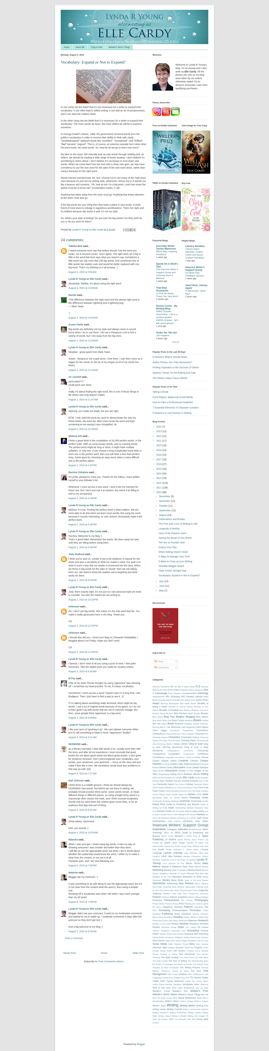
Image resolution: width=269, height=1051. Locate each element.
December (165, 496)
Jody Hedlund (76, 554)
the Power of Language (163, 964)
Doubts (182, 771)
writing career (159, 1009)
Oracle (195, 890)
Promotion (195, 910)
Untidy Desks (158, 984)
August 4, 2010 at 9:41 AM (82, 810)
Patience (165, 897)
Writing (172, 1005)
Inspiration (159, 829)
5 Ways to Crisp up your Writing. (176, 561)
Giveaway (194, 797)
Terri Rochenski (187, 954)
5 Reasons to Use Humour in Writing (172, 413)
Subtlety (171, 947)
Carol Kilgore (202, 727)
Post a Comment (74, 938)
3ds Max (178, 687)
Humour (200, 814)
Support (198, 947)
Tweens (197, 978)
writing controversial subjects (195, 1009)
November (165, 501)
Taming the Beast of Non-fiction (175, 537)
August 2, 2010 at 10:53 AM (83, 317)
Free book (196, 791)
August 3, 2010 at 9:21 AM (82, 737)
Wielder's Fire (180, 991)
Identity (173, 818)
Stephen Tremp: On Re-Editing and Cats (174, 372)
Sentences (169, 937)
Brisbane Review (191, 724)
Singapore (192, 941)
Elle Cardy (188, 777)
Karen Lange (180, 846)
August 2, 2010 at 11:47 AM (83, 399)
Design (189, 767)
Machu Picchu (193, 863)
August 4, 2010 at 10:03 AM (83, 832)
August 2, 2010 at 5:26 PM (82, 524)
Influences (188, 821)
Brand (164, 724)
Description (179, 767)
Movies (166, 880)
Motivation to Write (192, 877)
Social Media (160, 944)
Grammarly (196, 801)
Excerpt (185, 781)
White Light (177, 988)
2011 (159, 487)
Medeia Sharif (194, 870)
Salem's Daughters (161, 931)
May (161, 590)
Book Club (166, 720)
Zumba (156, 1023)
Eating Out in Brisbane (181, 774)
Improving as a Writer (186, 818)
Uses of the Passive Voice (172, 533)
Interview (183, 829)
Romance (165, 927)
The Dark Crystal (160, 961)
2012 (159, 483)
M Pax (71, 678)
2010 (159, 492)
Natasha (73, 839)
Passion (157, 897)
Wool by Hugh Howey (162, 998)
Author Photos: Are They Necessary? (172, 362)
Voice (196, 984)
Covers (156, 761)
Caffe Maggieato (188, 727)
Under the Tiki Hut (166, 332)
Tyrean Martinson (175, 981)
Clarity (176, 744)
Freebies (204, 791)
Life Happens (162, 335)
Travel (177, 978)
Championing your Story (175, 734)
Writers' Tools (159, 1005)
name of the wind (193, 880)
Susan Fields (75, 324)
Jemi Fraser (178, 843)
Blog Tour (169, 716)
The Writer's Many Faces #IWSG (170, 378)
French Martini (159, 794)
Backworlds (174, 703)
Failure (171, 784)
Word (175, 998)
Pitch (181, 904)
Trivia (182, 978)
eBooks (196, 774)
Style (164, 947)
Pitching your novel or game (196, 904)
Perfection (157, 900)
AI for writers (173, 690)
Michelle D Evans (178, 874)
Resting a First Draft (162, 924)
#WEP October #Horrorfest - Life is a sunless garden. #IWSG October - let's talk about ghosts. (167, 317)
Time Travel (172, 974)
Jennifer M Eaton (195, 843)
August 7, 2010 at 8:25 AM (82, 931)
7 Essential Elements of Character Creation (175, 407)
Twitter (205, 978)
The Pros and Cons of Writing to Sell (178, 523)
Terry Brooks (202, 954)
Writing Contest (174, 1009)
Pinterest (168, 904)
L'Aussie (204, 849)
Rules (181, 927)
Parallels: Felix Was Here (175, 894)
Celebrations (159, 734)
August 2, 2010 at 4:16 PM (82, 498)
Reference (183, 921)
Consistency (158, 757)
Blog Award (158, 717)
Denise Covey (166, 767)
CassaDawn (188, 730)
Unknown (73, 606)
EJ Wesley (177, 778)
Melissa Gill (75, 436)
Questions (186, 914)
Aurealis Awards (165, 700)
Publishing (167, 913)
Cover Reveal (201, 757)
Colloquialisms (173, 751)
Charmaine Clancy (190, 737)
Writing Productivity (178, 1013)
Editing (204, 774)
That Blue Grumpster (162, 289)
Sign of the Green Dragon (177, 941)
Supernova (189, 947)
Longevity (165, 860)
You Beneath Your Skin (185, 1019)
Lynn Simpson (169, 863)
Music (180, 880)
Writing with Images (196, 1016)
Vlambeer (177, 984)
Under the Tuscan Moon (196, 981)
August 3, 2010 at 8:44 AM (82, 671)
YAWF (171, 1019)
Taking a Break (160, 391)
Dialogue (204, 767)
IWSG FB (168, 833)
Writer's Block (172, 1001)
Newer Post (69, 953)
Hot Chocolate (178, 811)
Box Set (156, 724)
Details (195, 767)
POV (155, 910)
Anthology (203, 693)
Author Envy (190, 700)
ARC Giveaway (172, 696)
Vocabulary (187, 984)
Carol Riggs (160, 730)
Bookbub (189, 720)
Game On (182, 794)
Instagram (172, 829)
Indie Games (174, 821)
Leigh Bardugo (190, 853)
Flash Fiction (159, 791)
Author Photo (202, 700)
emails (197, 778)
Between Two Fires (200, 710)
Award (156, 703)
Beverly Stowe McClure (163, 713)
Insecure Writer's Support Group (195, 268)
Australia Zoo (178, 700)
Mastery (167, 870)
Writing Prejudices (160, 1013)
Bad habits (185, 703)
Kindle (161, 849)
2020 (159, 445)
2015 (159, 468)
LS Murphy (191, 860)
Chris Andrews (174, 741)
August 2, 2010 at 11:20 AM (83, 340)
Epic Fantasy (166, 781)
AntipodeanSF (159, 697)
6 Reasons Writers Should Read (170, 357)
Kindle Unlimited (173, 849)
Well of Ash (159, 988)
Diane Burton (158, 771)
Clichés (184, 744)
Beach (193, 703)
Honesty (161, 811)
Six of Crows (202, 941)
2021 (159, 440)
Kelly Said (203, 846)
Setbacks (179, 937)
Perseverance (171, 900)
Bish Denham (180, 713)
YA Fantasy (163, 1019)
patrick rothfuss (194, 897)
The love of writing (177, 961)
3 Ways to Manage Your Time (174, 556)
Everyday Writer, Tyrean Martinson (166, 247)
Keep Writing (193, 846)
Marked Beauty (201, 867)
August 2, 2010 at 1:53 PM (82, 465)
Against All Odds (160, 690)
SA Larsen (202, 927)
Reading (177, 917)
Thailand (156, 957)
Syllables (182, 951)
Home (66, 47)
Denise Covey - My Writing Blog (166, 307)
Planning (178, 907)
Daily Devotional (192, 764)
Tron (188, 978)
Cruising (165, 764)
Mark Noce (188, 866)
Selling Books (158, 937)
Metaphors (163, 874)
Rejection (192, 920)
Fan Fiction (180, 784)
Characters (174, 737)
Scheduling (193, 930)
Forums (183, 791)
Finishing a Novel (190, 788)
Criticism (194, 761)
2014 (159, 473)
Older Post (138, 953)
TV (191, 977)
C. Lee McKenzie (172, 727)
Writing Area (202, 1005)
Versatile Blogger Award (171, 566)
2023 (159, 431)
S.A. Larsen (190, 927)
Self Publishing (201, 934)
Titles (190, 974)
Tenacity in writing (168, 954)
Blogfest (180, 716)
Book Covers (178, 720)
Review (174, 924)
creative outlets (169, 761)
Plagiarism (168, 907)
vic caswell (75, 377)
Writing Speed (164, 1016)
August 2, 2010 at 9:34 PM (82, 580)
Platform (188, 906)
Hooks (168, 811)
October (163, 505)
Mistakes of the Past (162, 877)
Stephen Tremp (181, 944)
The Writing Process (190, 967)
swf (175, 951)
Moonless (177, 877)
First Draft (203, 787)
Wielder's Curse (161, 991)
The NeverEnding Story (198, 961)
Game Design (172, 794)
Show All (175, 342)
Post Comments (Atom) (110, 961)
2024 (159, 426)
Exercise (194, 781)
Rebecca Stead (197, 917)
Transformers (167, 978)
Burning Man (158, 727)
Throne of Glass (180, 971)
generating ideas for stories (166, 798)
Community (202, 750)
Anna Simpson (174, 693)
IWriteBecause (195, 829)
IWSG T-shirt (167, 836)
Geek (205, 794)
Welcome (204, 984)
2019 (159, 450)
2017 (159, 459)
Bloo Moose (202, 717)
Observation (190, 887)
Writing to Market (179, 1016)
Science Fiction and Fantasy (172, 934)
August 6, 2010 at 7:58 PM (82, 901)
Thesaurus (165, 971)
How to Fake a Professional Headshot (173, 402)
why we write (202, 988)
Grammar (185, 801)
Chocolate (163, 741)
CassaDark (174, 730)
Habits (171, 808)
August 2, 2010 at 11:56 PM (83, 652)
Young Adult (202, 1019)
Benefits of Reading (168, 710)
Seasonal (188, 934)
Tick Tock (196, 971)
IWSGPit (179, 836)
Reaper (186, 917)
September (165, 510)
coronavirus (180, 757)
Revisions (194, 924)
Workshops (190, 998)
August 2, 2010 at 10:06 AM (83, 288)
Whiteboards (189, 988)
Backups (164, 703)
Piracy (175, 904)
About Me (80, 47)
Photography (201, 900)
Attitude (199, 696)
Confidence (202, 754)
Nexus (198, 883)
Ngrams (205, 883)
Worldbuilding (158, 1001)
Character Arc (201, 734)
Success (180, 947)
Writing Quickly (194, 1013)
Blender (204, 713)
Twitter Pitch (159, 981)
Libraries (156, 856)
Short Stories (159, 940)
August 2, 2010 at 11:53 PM (83, 625)
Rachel (72, 295)
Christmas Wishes (165, 744)
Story (192, 944)
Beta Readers (185, 710)
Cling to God (96, 47)
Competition (174, 754)
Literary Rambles (195, 246)
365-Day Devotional (161, 687)
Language (157, 853)
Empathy (204, 778)
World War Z (202, 998)
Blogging (190, 716)
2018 (159, 454)
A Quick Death (188, 687)
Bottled (205, 720)
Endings (156, 781)
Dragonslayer (164, 774)
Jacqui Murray (183, 840)
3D (171, 686)
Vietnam (168, 984)
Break (171, 723)
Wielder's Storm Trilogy (119, 47)
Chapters (190, 734)
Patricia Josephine (179, 897)
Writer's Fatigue (201, 1001)
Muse (174, 880)
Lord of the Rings (177, 860)
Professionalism (180, 910)
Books (197, 720)
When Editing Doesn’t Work (173, 552)
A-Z (198, 686)
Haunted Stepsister (194, 808)
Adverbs (204, 687)
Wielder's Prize (199, 991)
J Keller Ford (190, 836)
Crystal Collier (176, 764)
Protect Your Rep (168, 547)
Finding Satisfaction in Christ (169, 788)
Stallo (170, 944)
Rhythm (156, 927)
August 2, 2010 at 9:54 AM (82, 272)
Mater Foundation (179, 870)
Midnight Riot (193, 874)
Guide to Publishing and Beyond (182, 804)
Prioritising (164, 910)
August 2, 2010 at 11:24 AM (83, 370)
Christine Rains (188, 740)
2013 (159, 478)
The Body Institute (170, 957)
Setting (187, 937)
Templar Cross (193, 951)
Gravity (205, 801)
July (161, 581)
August (163, 515)
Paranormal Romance (198, 894)
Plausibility (198, 907)
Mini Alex (204, 874)
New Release (186, 883)
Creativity (183, 760)
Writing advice (187, 1005)
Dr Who (189, 771)
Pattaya (205, 897)
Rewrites (204, 924)
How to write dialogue (176, 814)
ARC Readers (188, 696)
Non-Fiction (157, 887)
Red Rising (173, 921)
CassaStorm (202, 730)
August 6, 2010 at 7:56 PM (82, 865)
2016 (159, 464)
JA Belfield (170, 839)
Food (167, 791)
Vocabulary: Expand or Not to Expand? (179, 575)
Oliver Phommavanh (183, 890)
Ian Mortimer (163, 818)
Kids (154, 849)
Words (181, 998)
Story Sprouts (202, 944)
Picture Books (158, 904)
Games (191, 794)
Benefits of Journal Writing (181, 707)
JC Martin (165, 843)
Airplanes (184, 690)
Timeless (182, 974)
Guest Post (159, 804)
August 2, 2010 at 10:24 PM (83, 599)
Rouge (174, 927)
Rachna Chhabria (78, 472)
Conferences (188, 754)
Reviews (184, 923)
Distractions (171, 770)
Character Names (160, 737)
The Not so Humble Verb (172, 542)
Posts (159, 661)
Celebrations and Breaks (172, 519)
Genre (185, 797)
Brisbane (179, 724)
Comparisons (159, 754)
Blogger (141, 1044)
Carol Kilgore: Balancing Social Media (173, 397)
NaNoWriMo (159, 883)
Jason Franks (198, 840)
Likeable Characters (192, 856)
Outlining (157, 893)
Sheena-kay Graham (199, 937)
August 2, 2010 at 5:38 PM (82, 547)
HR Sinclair (191, 814)
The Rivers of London (183, 964)
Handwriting (180, 808)
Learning (177, 852)
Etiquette (177, 781)
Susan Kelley (166, 951)
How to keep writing (194, 811)
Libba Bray (203, 853)
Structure (157, 947)
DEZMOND (74, 744)
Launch (167, 852)
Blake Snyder (194, 713)
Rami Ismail (158, 917)
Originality (203, 890)
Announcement (189, 693)
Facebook (162, 784)
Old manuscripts (166, 890)
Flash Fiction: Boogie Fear (172, 570)
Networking (172, 883)
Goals (205, 797)
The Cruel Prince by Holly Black (194, 957)
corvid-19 (190, 757)
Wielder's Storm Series (165, 994)
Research (203, 920)
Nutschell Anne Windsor (173, 887)
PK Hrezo (157, 907)
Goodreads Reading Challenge (166, 801)
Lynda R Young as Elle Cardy (85, 279)
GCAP (199, 794)
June (162, 586)
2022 (159, 436)
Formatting (174, 791)
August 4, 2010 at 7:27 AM (82, 773)
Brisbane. (204, 724)
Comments (162, 667)
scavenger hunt (178, 931)
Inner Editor (201, 821)
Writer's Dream (186, 1001)
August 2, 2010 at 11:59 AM (83, 429)
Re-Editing (168, 917)
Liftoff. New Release (171, 856)
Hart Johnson (76, 780)
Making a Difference (172, 866)
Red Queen (163, 921)
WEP (168, 988)
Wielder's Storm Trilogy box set (193, 994)
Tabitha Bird (75, 246)
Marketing (158, 870)
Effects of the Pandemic (163, 778)
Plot (206, 907)
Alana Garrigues (196, 690)
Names (205, 880)
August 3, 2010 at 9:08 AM (82, 717)
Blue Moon (157, 720)
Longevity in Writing (169, 528)
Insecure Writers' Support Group (180, 825)
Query (177, 914)
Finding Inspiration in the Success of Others (176, 367)
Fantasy (189, 784)
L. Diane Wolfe (190, 849)
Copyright (169, 757)
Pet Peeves (187, 900)
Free (189, 791)
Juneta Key (169, 846)
